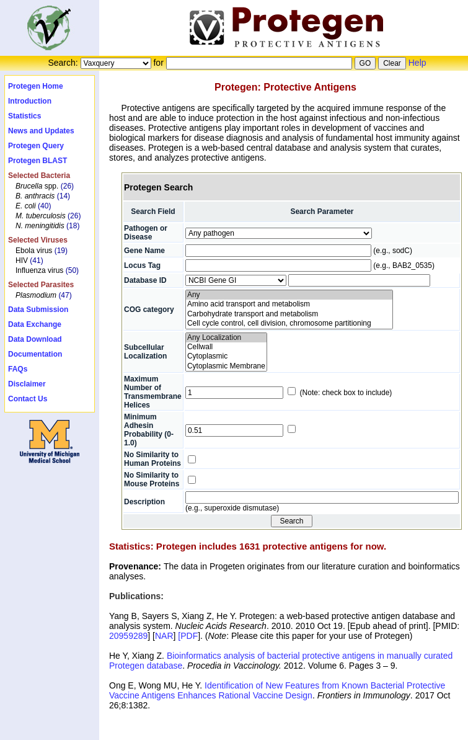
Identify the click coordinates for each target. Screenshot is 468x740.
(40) (44, 206)
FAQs (17, 369)
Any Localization (226, 337)
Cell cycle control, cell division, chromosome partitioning (289, 323)
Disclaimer (27, 384)
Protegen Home (35, 86)
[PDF (188, 636)
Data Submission (38, 309)
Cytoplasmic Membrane (226, 366)
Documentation (35, 354)
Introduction (29, 101)
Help (417, 63)
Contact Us (27, 399)
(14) (63, 196)
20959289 (128, 636)
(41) (36, 260)
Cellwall (226, 347)
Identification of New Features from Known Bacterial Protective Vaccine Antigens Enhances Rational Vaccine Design (277, 690)
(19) (61, 250)
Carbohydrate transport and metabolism (289, 314)
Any (289, 295)
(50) (72, 270)
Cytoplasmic (226, 356)
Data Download (35, 339)
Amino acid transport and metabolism (289, 304)
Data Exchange (34, 324)
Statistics (24, 116)
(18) (72, 225)
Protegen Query (36, 145)
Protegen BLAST (37, 160)
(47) (64, 295)
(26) (67, 186)
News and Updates (41, 131)
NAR (164, 636)
